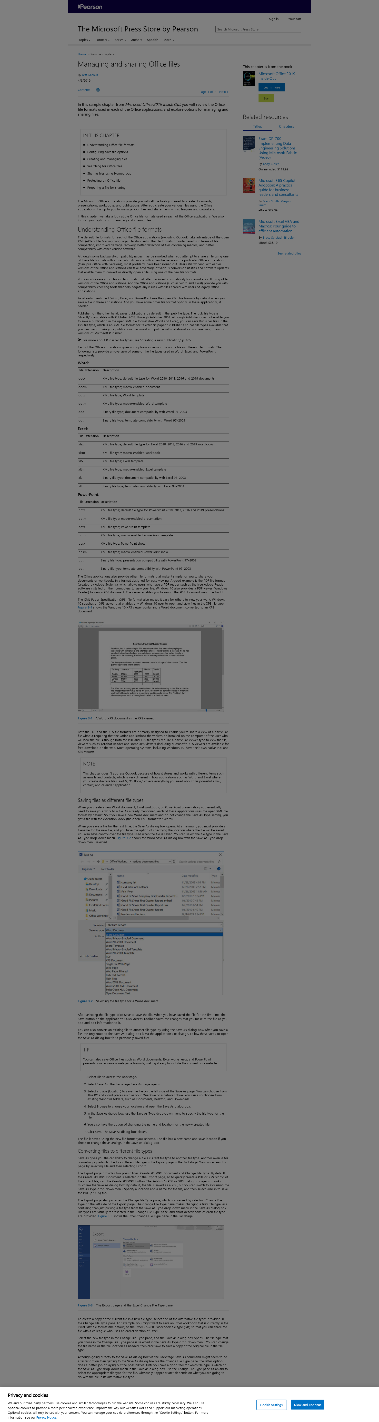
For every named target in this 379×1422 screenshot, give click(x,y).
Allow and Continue (307, 1412)
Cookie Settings (271, 1412)
